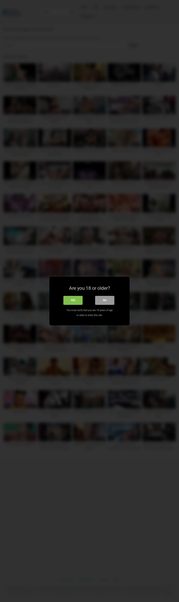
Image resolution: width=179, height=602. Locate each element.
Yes (73, 300)
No (105, 300)
